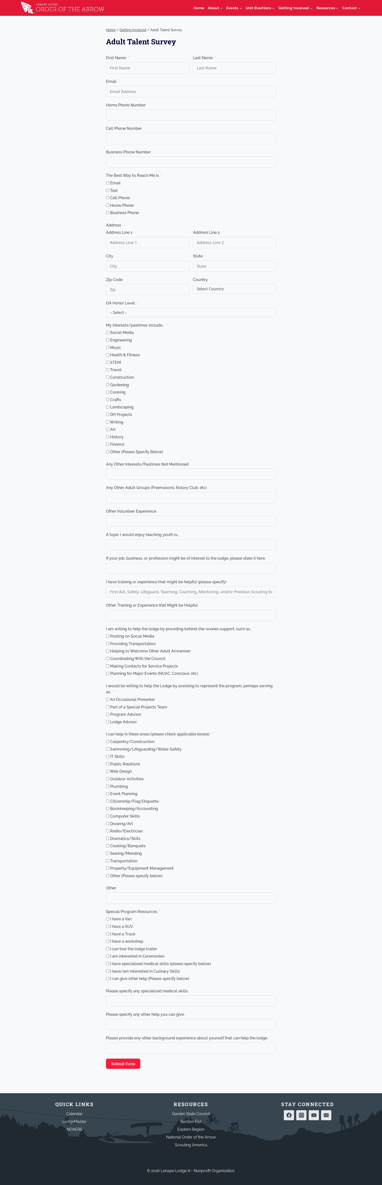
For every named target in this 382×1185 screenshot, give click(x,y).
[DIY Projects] (107, 414)
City (109, 256)
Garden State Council (191, 1113)
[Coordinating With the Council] (107, 658)
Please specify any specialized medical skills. (147, 991)
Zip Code (114, 279)
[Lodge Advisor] (107, 721)
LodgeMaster (74, 1121)
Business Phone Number (128, 152)
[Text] (107, 190)
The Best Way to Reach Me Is (132, 175)
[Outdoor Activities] (107, 778)
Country (200, 279)
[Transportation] (107, 860)
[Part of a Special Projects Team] (107, 706)
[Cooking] (107, 392)
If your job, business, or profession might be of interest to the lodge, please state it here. (186, 558)
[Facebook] (289, 1115)
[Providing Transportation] (107, 643)
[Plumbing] (107, 786)
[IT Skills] (107, 756)
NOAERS (74, 1129)
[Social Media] (107, 332)
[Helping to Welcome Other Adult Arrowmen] (107, 651)
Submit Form (123, 1063)
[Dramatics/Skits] (107, 838)
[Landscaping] (107, 407)
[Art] (107, 429)
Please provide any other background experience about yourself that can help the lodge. (187, 1038)
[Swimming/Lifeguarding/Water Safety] (107, 749)
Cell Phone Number (124, 128)
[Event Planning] (107, 793)
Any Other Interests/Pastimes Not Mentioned (147, 464)
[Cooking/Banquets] (107, 845)
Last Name (203, 58)
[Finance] (107, 444)
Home (198, 8)
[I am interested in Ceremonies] (107, 956)
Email (111, 81)
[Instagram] (301, 1115)
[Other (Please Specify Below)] (107, 451)
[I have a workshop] (107, 941)
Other (111, 888)
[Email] (107, 182)
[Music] (107, 347)
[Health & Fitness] (107, 355)
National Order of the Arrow (191, 1137)
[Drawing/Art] (107, 823)
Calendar (74, 1113)
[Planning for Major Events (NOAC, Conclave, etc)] (107, 673)
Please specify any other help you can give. (145, 1014)
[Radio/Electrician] (107, 830)
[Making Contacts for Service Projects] (107, 666)
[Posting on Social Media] (107, 636)
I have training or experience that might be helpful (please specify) (166, 582)
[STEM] (107, 362)
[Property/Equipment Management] (107, 868)
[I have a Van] (107, 919)
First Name (116, 58)
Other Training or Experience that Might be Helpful (152, 605)
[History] (107, 436)
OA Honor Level (120, 303)
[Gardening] (107, 384)
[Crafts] (107, 399)
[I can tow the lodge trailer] (107, 948)
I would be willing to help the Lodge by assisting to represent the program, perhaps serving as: (189, 689)
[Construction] (107, 377)
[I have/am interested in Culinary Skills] (107, 971)
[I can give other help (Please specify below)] (107, 978)
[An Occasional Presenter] (107, 699)
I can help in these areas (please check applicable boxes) (158, 734)
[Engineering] (107, 339)
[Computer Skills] (107, 816)
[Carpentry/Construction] (107, 741)
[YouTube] (314, 1115)
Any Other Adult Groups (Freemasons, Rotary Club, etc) (156, 487)
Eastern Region (190, 1129)
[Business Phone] (107, 212)
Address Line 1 (119, 232)
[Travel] (107, 369)
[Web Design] (107, 771)
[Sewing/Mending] (107, 853)
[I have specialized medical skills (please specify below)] (107, 963)
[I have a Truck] (107, 933)
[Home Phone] (107, 205)
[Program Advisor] (107, 714)
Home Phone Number (126, 105)
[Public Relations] (107, 763)
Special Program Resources (131, 911)
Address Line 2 (206, 232)
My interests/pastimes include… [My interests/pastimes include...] (135, 325)
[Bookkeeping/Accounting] (107, 808)
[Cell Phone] (107, 197)
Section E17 (191, 1121)
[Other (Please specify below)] (107, 875)
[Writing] (107, 421)
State (198, 256)
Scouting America (191, 1145)
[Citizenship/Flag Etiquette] (107, 801)
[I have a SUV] (107, 926)
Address (113, 225)
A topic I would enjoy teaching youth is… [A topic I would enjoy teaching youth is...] (142, 534)
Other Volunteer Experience (131, 511)
